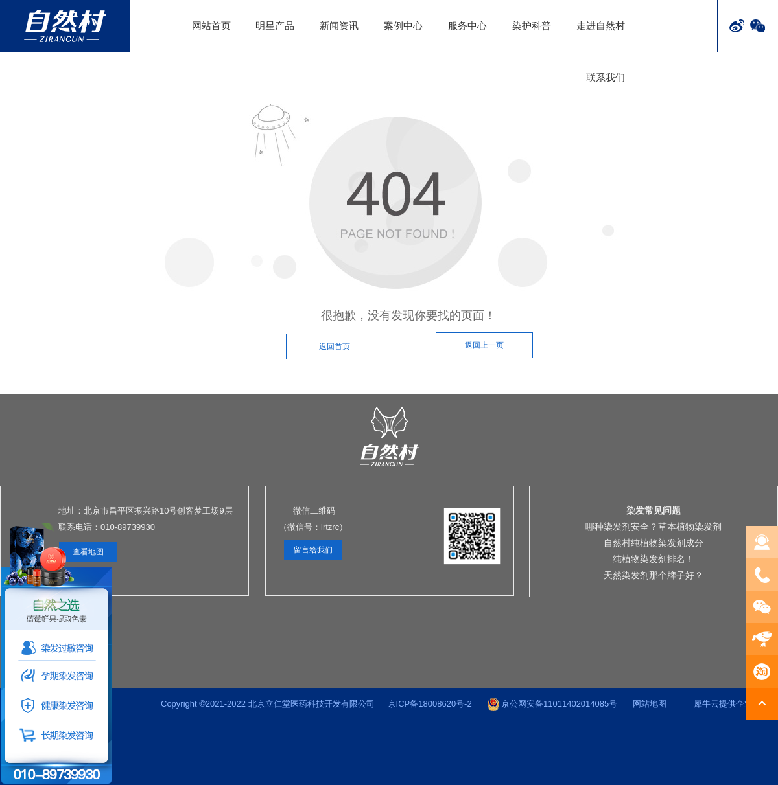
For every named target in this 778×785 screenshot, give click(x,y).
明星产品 (274, 25)
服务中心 (467, 25)
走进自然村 (600, 25)
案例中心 (403, 25)
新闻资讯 (339, 25)
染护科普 (531, 25)
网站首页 (211, 25)
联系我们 (605, 77)
